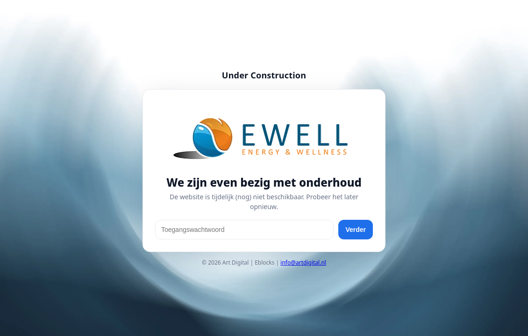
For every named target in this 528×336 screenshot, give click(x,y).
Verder (355, 229)
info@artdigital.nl (303, 262)
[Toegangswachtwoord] (244, 229)
